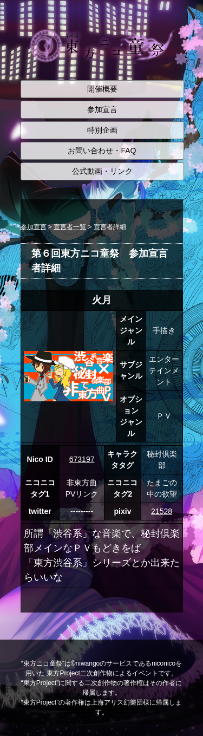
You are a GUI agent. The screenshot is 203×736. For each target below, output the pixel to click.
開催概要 (102, 88)
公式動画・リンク (102, 171)
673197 (82, 459)
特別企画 (102, 130)
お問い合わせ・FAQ (102, 150)
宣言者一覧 (70, 227)
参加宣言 (102, 109)
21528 (161, 511)
